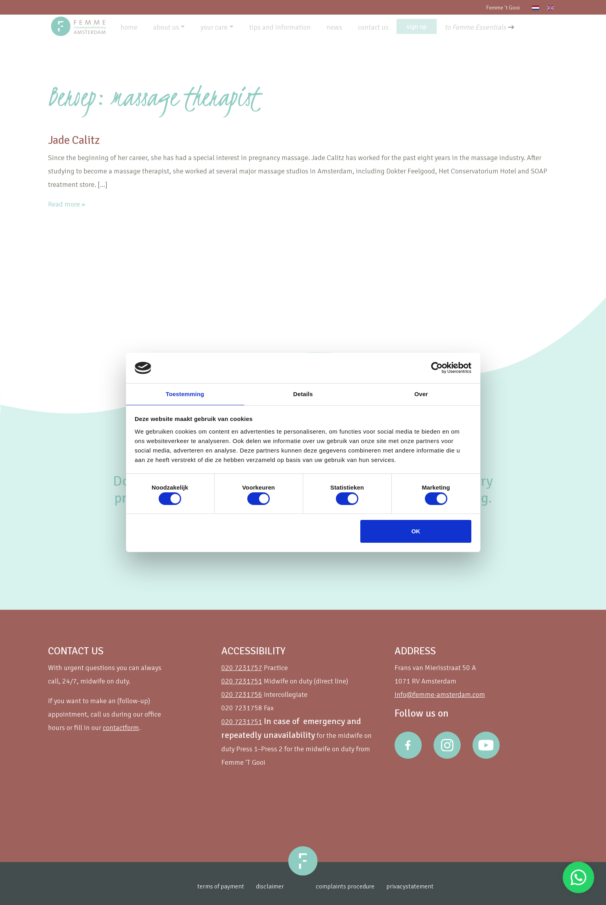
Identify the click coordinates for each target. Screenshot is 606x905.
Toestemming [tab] (185, 393)
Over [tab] (421, 393)
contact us (373, 27)
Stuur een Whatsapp (578, 877)
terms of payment (211, 886)
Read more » (66, 204)
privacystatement (429, 886)
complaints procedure (358, 886)
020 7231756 (241, 694)
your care (214, 27)
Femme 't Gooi (503, 7)
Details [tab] (303, 393)
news (334, 27)
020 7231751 (241, 681)
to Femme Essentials (475, 27)
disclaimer (265, 886)
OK (416, 531)
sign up (416, 26)
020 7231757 (241, 667)
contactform (121, 727)
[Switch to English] (550, 7)
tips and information (280, 27)
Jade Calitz (82, 139)
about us (166, 27)
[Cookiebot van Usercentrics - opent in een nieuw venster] (436, 367)
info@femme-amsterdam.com (440, 694)
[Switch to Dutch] (535, 7)
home (128, 27)
